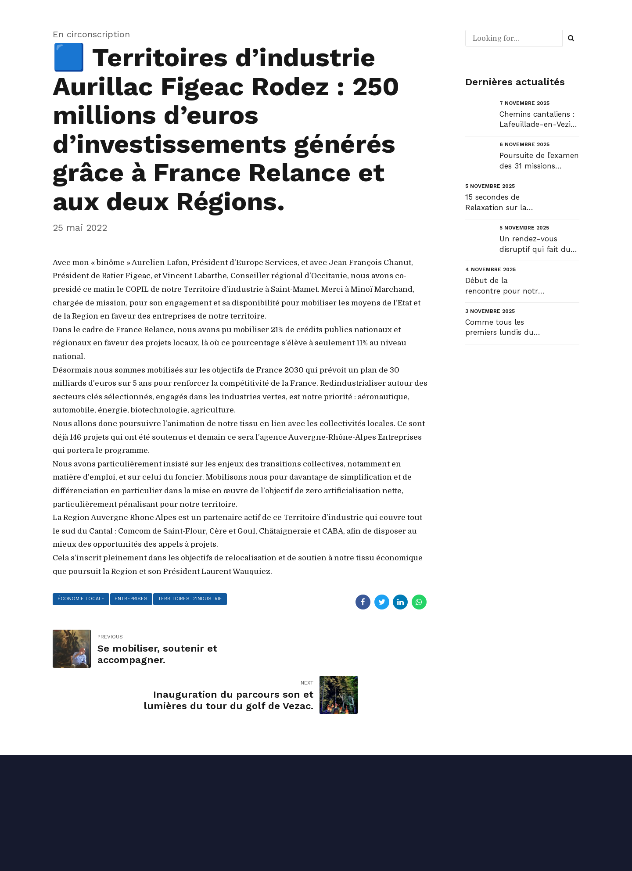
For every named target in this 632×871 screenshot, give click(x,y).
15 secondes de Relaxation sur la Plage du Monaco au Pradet (502, 203)
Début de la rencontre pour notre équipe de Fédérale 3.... (503, 286)
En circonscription (92, 34)
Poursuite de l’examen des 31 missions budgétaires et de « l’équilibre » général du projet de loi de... (539, 161)
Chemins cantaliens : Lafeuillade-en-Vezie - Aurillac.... (537, 120)
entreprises (135, 599)
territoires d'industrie (196, 599)
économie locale (82, 599)
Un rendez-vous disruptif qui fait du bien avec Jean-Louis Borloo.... (538, 244)
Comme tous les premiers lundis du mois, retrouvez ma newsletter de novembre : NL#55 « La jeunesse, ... (502, 328)
